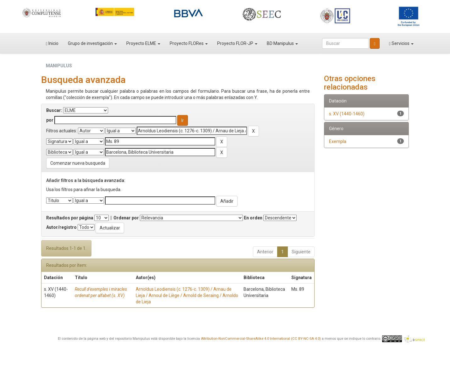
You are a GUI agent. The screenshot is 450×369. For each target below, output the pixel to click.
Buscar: (54, 110)
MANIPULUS (59, 65)
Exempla (337, 141)
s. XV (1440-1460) (347, 113)
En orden (253, 217)
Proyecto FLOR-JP (237, 43)
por (49, 120)
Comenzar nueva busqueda (77, 163)
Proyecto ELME (143, 43)
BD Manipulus (282, 43)
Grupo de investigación (92, 43)
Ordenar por (126, 217)
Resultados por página (69, 217)
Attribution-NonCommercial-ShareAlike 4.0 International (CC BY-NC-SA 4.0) (261, 339)
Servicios (401, 43)
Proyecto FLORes (189, 43)
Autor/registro (61, 227)
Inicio (52, 43)
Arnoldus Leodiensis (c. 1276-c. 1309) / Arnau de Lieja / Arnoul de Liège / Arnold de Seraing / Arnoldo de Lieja (187, 295)
